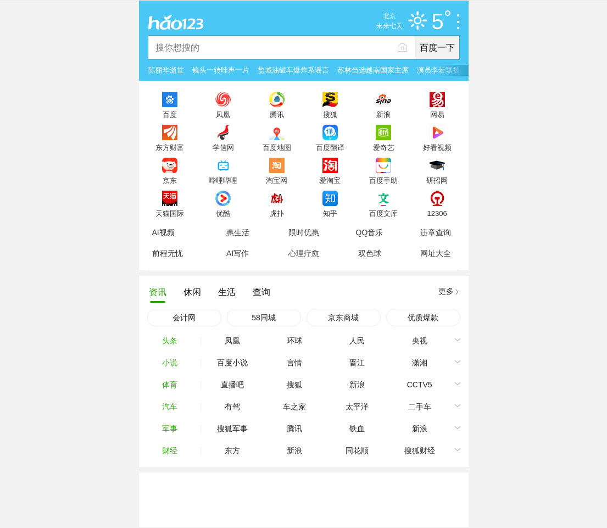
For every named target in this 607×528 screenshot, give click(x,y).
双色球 (369, 253)
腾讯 (277, 114)
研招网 (437, 180)
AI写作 (237, 253)
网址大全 (435, 253)
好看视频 (437, 147)
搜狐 (330, 114)
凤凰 (223, 114)
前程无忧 (167, 253)
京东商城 (343, 317)
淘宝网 (276, 180)
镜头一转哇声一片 (220, 70)
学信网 (223, 147)
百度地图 (277, 147)
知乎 (330, 213)
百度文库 (383, 213)
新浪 (383, 114)
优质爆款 (423, 317)
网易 (437, 114)
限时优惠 (303, 232)
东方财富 (169, 147)
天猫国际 (169, 213)
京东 (170, 180)
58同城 (264, 317)
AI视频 (163, 232)
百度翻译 (330, 147)
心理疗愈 (303, 253)
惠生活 (237, 232)
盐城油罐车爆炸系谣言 (293, 70)
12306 (437, 213)
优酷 (223, 213)
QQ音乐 (369, 232)
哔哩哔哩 (223, 180)
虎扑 (277, 213)
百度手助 (383, 180)
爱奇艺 (383, 147)
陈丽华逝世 (166, 70)
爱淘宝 (330, 180)
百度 (170, 114)
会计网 (184, 317)
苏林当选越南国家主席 (373, 70)
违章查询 (435, 232)
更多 (446, 291)
